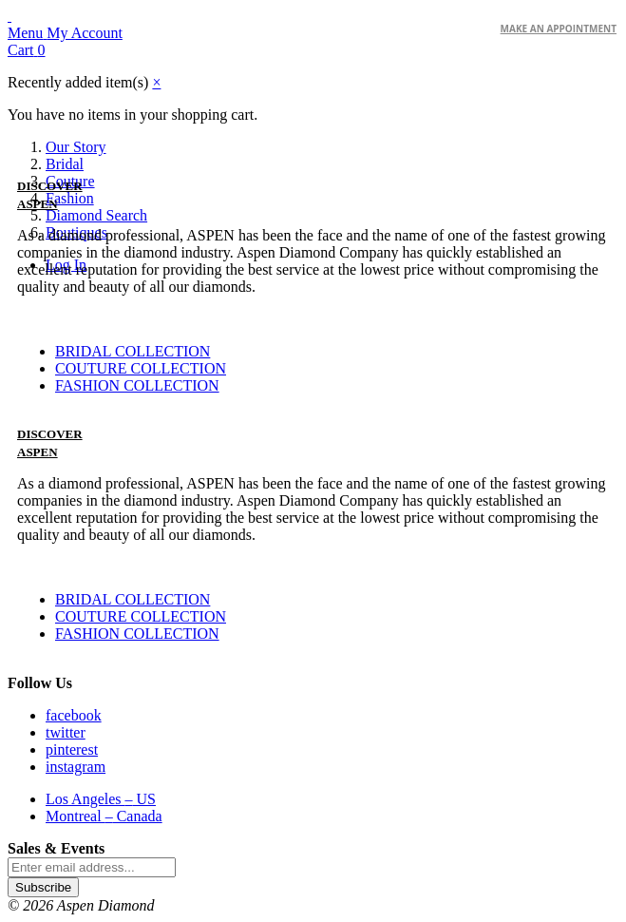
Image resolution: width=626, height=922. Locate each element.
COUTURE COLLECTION (140, 368)
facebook (74, 715)
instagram (75, 767)
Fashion (70, 198)
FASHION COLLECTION (137, 385)
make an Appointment (559, 28)
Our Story (76, 147)
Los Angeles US (101, 799)
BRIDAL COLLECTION (132, 351)
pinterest (72, 749)
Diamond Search (96, 215)
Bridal (65, 164)
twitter (65, 732)
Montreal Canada (104, 816)
